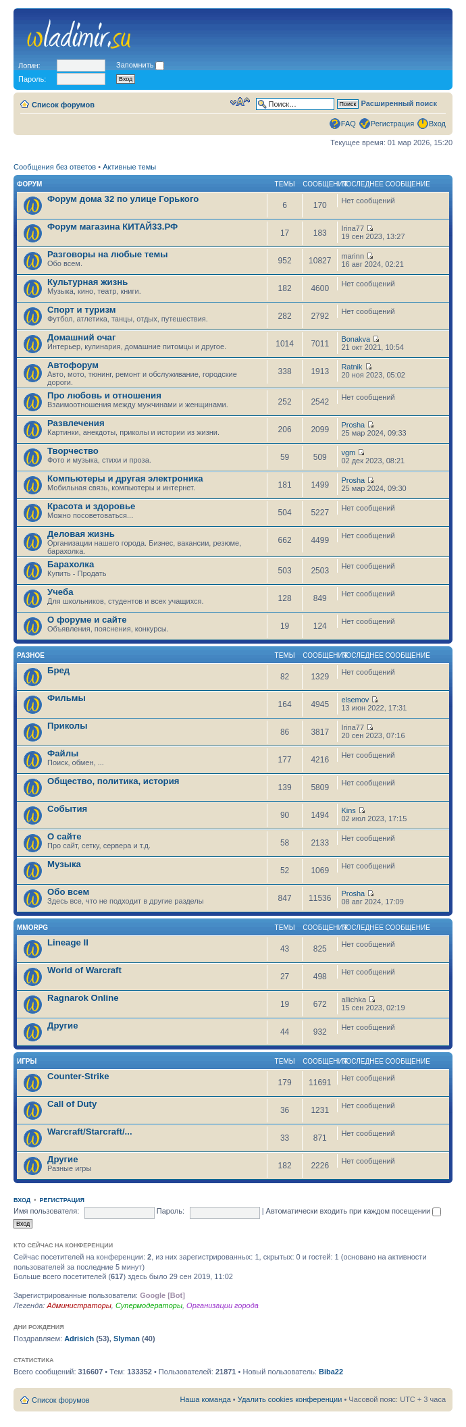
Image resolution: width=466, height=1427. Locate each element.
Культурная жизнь (87, 282)
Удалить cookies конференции (290, 1399)
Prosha (353, 425)
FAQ (348, 124)
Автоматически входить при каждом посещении (354, 1211)
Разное (31, 655)
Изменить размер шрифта (240, 102)
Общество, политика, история (113, 781)
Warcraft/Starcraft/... (89, 1131)
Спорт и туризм (81, 310)
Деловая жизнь (81, 534)
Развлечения (76, 423)
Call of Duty (72, 1104)
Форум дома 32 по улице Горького (123, 199)
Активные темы (129, 167)
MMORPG (32, 927)
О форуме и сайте (87, 620)
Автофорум (73, 365)
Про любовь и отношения (104, 395)
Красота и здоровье (91, 506)
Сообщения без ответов (55, 167)
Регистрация (392, 124)
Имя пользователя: (46, 1211)
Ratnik (351, 367)
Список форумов (63, 105)
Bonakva (355, 339)
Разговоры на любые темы (107, 254)
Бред (58, 670)
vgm (348, 452)
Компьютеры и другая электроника (125, 478)
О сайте (64, 836)
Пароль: (170, 1211)
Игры (26, 1061)
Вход (437, 124)
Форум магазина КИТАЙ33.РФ (112, 227)
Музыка (64, 864)
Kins (348, 810)
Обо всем (68, 892)
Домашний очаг (81, 337)
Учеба (60, 592)
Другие (62, 1025)
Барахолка (70, 564)
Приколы (67, 726)
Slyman (126, 1338)
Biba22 (331, 1372)
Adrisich (79, 1338)
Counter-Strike (78, 1076)
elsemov (355, 700)
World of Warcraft (84, 970)
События (67, 809)
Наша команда (205, 1399)
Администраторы (79, 1305)
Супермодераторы (148, 1305)
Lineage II (67, 942)
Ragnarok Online (83, 998)
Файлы (62, 753)
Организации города (222, 1305)
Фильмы (66, 698)
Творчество (73, 451)
